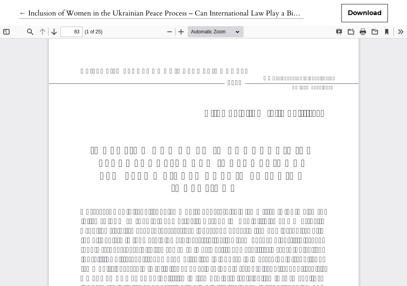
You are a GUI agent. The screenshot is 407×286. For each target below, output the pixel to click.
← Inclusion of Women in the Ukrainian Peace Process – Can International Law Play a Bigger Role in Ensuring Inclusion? (206, 13)
